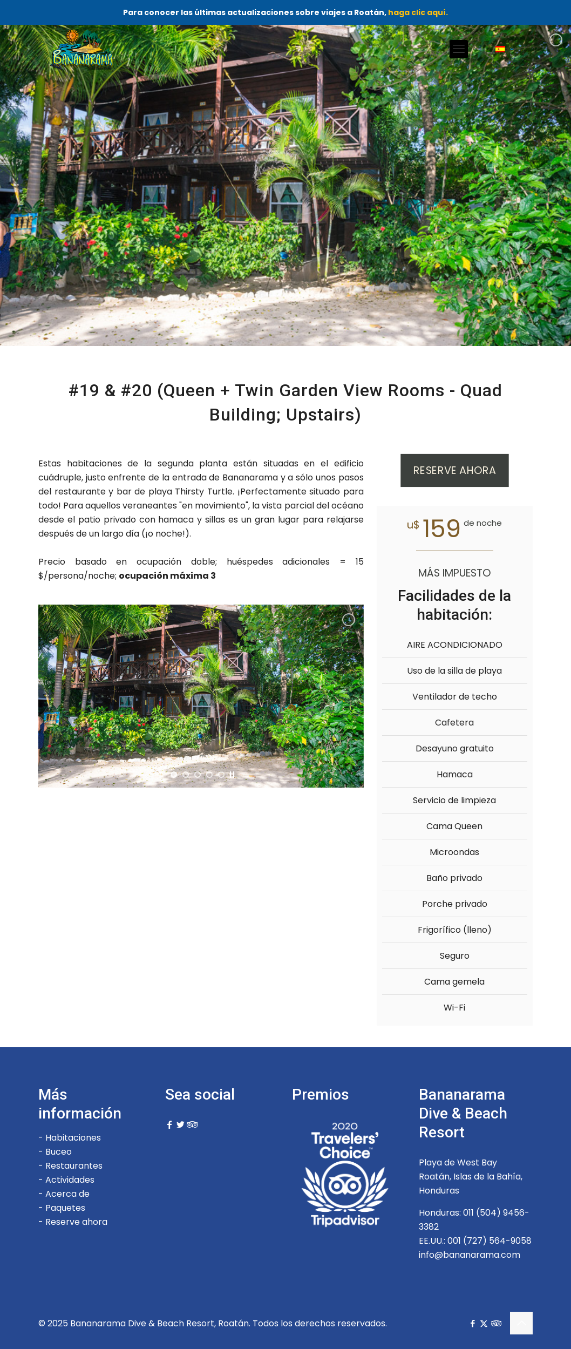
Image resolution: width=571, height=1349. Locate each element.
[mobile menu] (459, 49)
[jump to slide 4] (216, 781)
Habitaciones (73, 1137)
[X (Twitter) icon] (484, 1323)
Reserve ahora (76, 1222)
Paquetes (65, 1208)
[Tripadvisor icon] (495, 1323)
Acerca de (67, 1194)
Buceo (58, 1151)
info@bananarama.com (469, 1255)
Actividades (69, 1180)
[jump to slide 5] (228, 781)
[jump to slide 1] (180, 781)
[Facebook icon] (472, 1323)
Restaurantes (74, 1166)
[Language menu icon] (504, 49)
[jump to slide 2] (192, 781)
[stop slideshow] (238, 781)
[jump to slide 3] (204, 781)
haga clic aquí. (418, 12)
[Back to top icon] (521, 1323)
